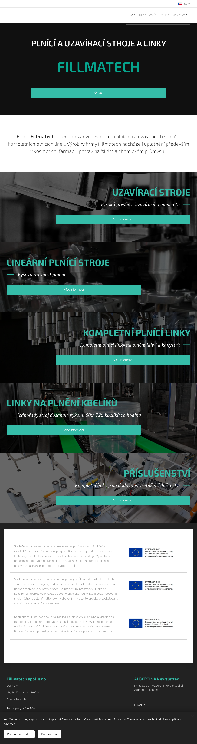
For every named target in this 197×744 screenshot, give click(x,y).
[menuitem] (118, 15)
